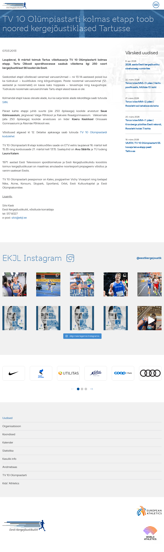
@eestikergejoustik (149, 258)
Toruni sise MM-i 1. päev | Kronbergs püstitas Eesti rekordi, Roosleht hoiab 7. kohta (143, 124)
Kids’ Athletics (10, 483)
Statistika (7, 450)
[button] (78, 389)
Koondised (8, 434)
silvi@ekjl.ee (19, 217)
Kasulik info (9, 458)
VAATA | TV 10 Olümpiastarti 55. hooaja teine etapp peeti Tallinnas (143, 147)
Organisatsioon (11, 426)
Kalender (7, 442)
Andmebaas (9, 467)
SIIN (5, 102)
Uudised (7, 418)
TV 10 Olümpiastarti (14, 475)
